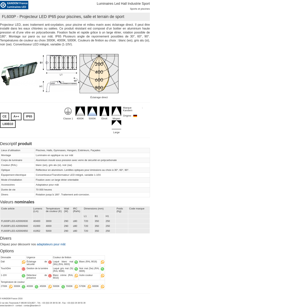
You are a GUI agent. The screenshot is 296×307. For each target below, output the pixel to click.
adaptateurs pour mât (51, 244)
